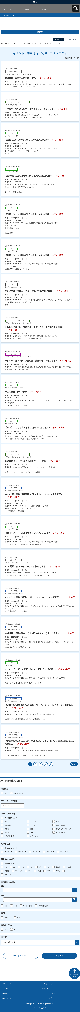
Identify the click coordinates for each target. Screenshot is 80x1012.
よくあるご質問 (47, 984)
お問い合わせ (45, 9)
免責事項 (5, 993)
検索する (59, 956)
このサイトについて (9, 9)
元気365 (43, 1008)
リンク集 (5, 988)
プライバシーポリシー (50, 993)
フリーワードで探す (9, 801)
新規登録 (27, 9)
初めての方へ (7, 984)
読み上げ (60, 39)
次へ (73, 764)
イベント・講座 (32, 43)
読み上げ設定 (73, 39)
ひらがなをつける (41, 2)
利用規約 (45, 988)
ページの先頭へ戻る (74, 975)
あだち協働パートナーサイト (11, 43)
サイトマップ (47, 998)
